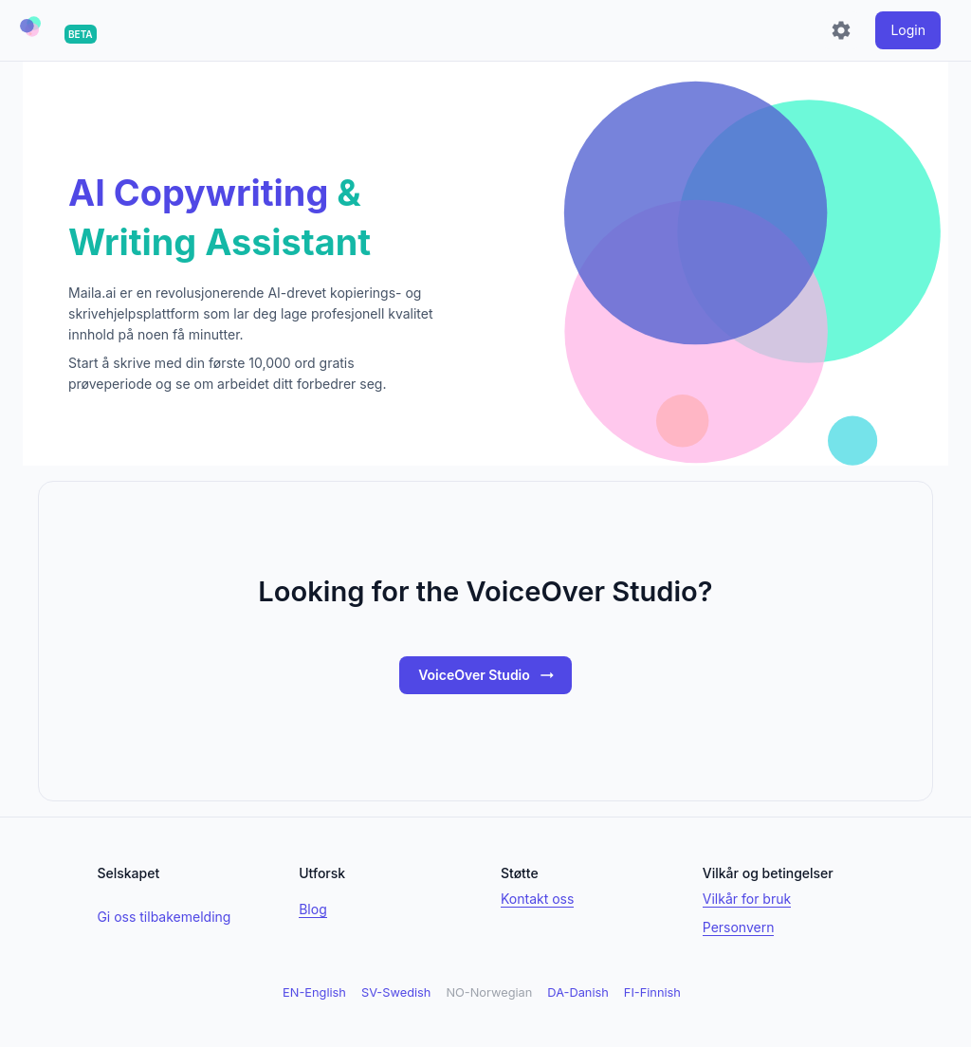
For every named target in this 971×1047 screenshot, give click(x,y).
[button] (30, 27)
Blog (313, 909)
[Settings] (841, 30)
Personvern (739, 927)
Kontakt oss (537, 899)
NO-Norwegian (489, 992)
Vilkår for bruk (747, 899)
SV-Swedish (396, 992)
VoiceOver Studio (487, 675)
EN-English (314, 992)
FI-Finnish (652, 992)
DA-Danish (577, 992)
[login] (908, 30)
